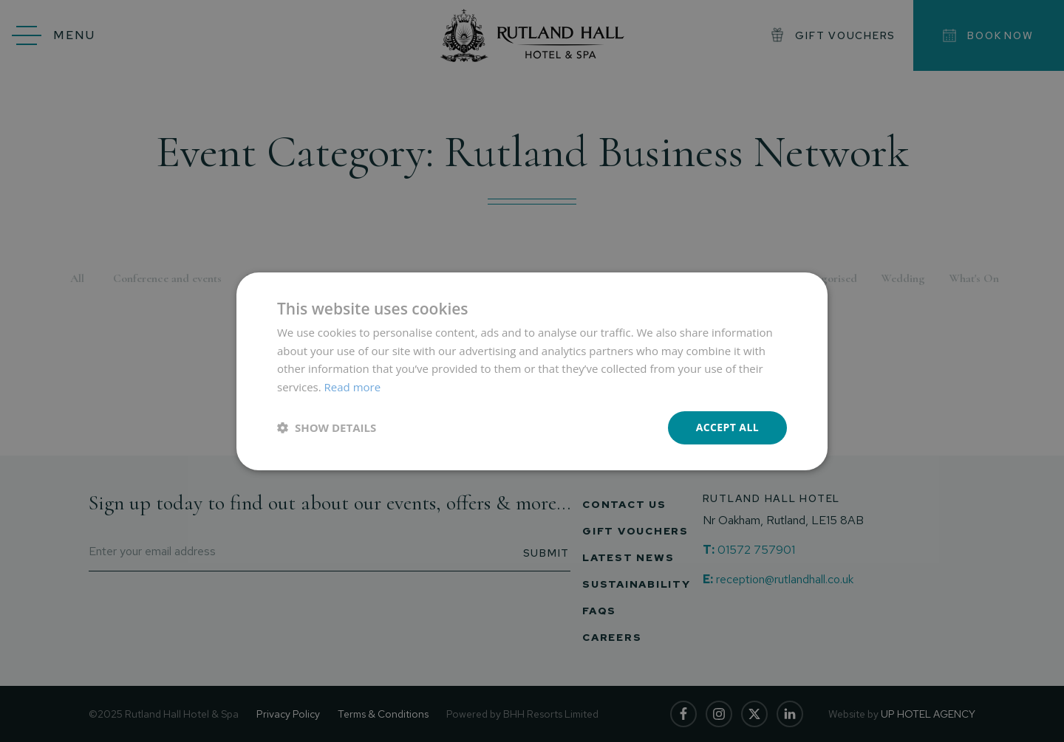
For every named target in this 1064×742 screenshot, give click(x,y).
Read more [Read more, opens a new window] (352, 386)
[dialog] (532, 371)
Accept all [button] (727, 427)
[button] (326, 427)
